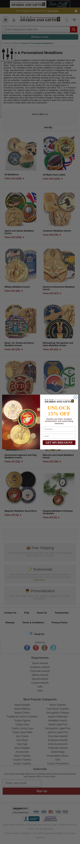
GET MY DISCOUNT (59, 442)
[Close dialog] (75, 397)
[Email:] (59, 436)
